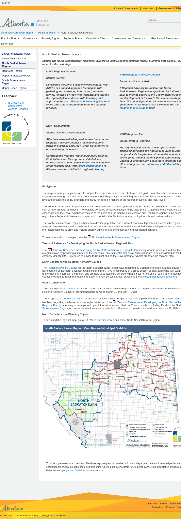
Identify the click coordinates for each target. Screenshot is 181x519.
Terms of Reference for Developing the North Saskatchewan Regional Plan (93, 250)
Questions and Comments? (16, 104)
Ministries (148, 8)
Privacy (170, 507)
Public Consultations (90, 165)
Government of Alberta (27, 515)
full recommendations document (149, 106)
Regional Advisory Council (62, 267)
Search (164, 503)
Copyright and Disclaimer (72, 470)
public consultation (77, 288)
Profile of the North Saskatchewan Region (114, 237)
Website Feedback (18, 108)
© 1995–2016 (7, 515)
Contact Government (126, 8)
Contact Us (158, 507)
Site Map (153, 503)
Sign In (6, 2)
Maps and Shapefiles (102, 320)
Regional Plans (46, 32)
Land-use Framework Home (17, 32)
